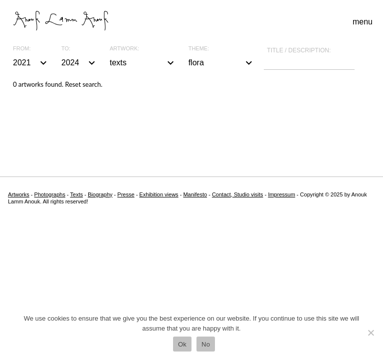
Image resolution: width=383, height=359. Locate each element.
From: (21, 48)
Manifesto (195, 194)
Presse (125, 194)
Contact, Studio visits (237, 194)
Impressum (281, 194)
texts (143, 63)
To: (65, 48)
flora (222, 63)
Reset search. (83, 84)
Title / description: (299, 50)
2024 (79, 63)
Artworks (18, 194)
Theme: (199, 48)
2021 (31, 63)
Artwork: (124, 48)
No (205, 344)
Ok (182, 344)
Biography (100, 194)
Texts (76, 194)
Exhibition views (158, 194)
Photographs (49, 194)
